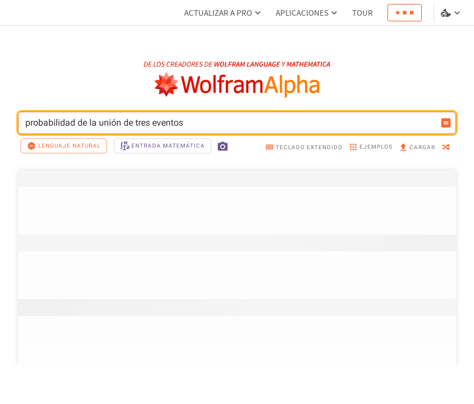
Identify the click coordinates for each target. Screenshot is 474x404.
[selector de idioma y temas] (451, 13)
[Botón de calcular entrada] (446, 122)
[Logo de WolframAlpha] (237, 85)
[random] (446, 148)
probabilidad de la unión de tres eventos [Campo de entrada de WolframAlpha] (229, 123)
